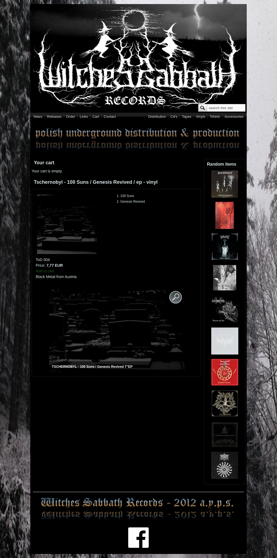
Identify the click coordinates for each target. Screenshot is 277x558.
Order (70, 117)
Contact (110, 117)
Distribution (157, 117)
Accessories (234, 117)
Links (84, 117)
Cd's (173, 117)
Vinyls (200, 117)
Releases (54, 117)
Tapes (187, 117)
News (38, 117)
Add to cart (45, 271)
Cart (96, 117)
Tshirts (215, 117)
